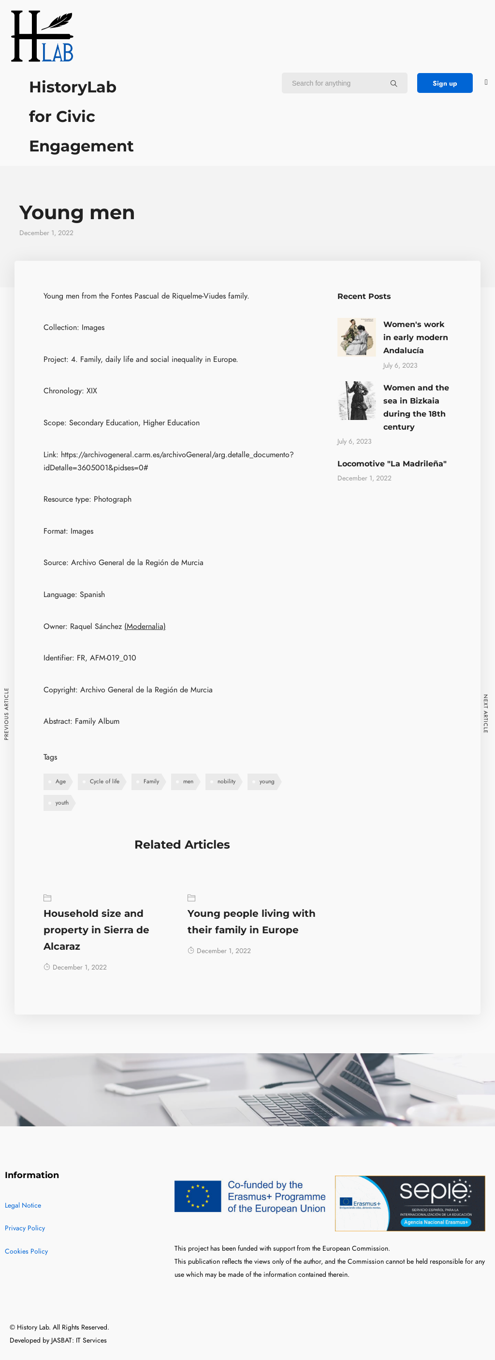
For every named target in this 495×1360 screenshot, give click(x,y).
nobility (226, 781)
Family (151, 781)
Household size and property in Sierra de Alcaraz (96, 930)
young (267, 781)
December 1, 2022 (75, 967)
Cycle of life (104, 781)
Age (61, 781)
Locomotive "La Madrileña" (392, 463)
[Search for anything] (394, 83)
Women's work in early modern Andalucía (415, 337)
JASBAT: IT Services (79, 1340)
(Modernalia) (145, 626)
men (188, 781)
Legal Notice (23, 1205)
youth (62, 803)
